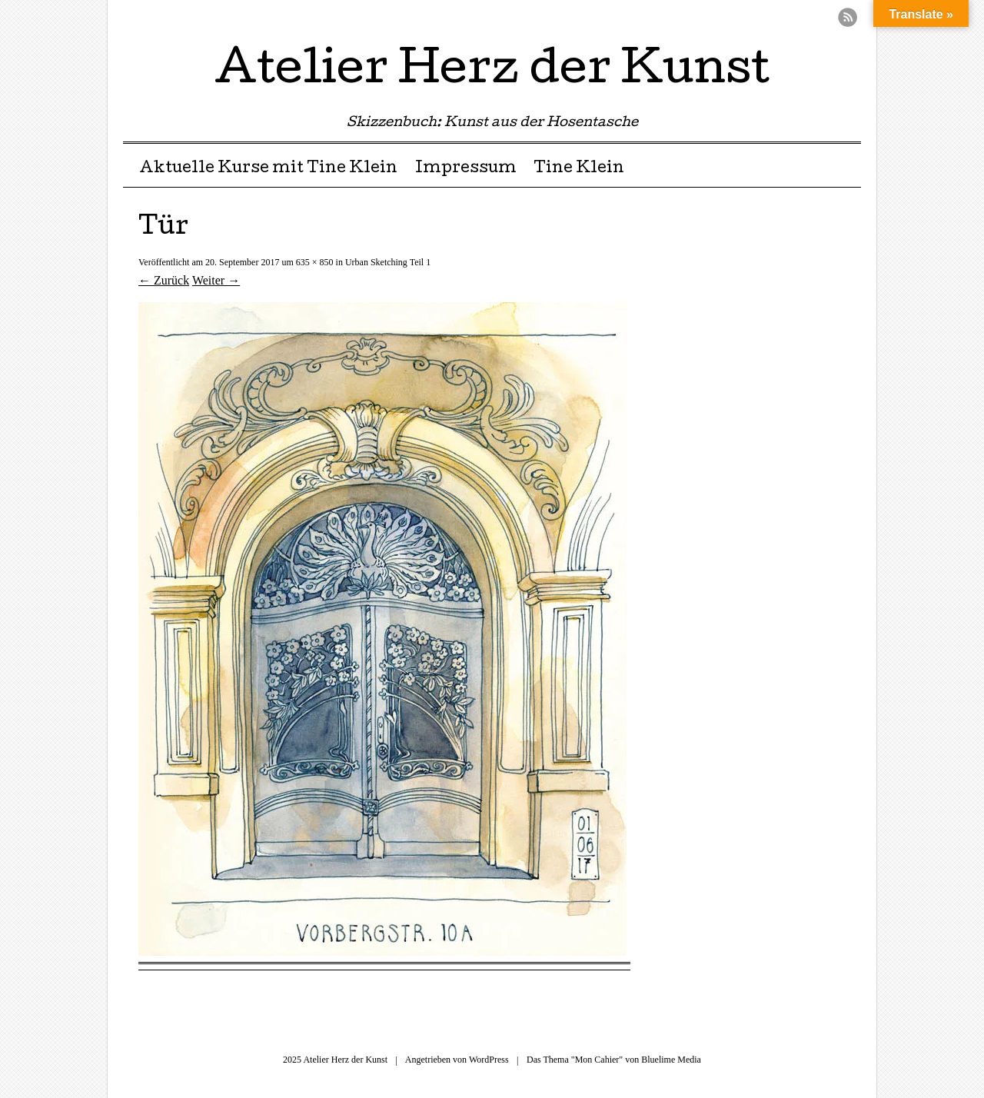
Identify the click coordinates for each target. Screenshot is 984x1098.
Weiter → (216, 280)
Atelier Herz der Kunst (492, 72)
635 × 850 (315, 262)
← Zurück (163, 280)
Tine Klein (579, 169)
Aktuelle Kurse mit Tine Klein (268, 169)
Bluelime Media (671, 1059)
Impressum (466, 169)
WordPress (489, 1059)
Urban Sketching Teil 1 (387, 262)
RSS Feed (847, 17)
